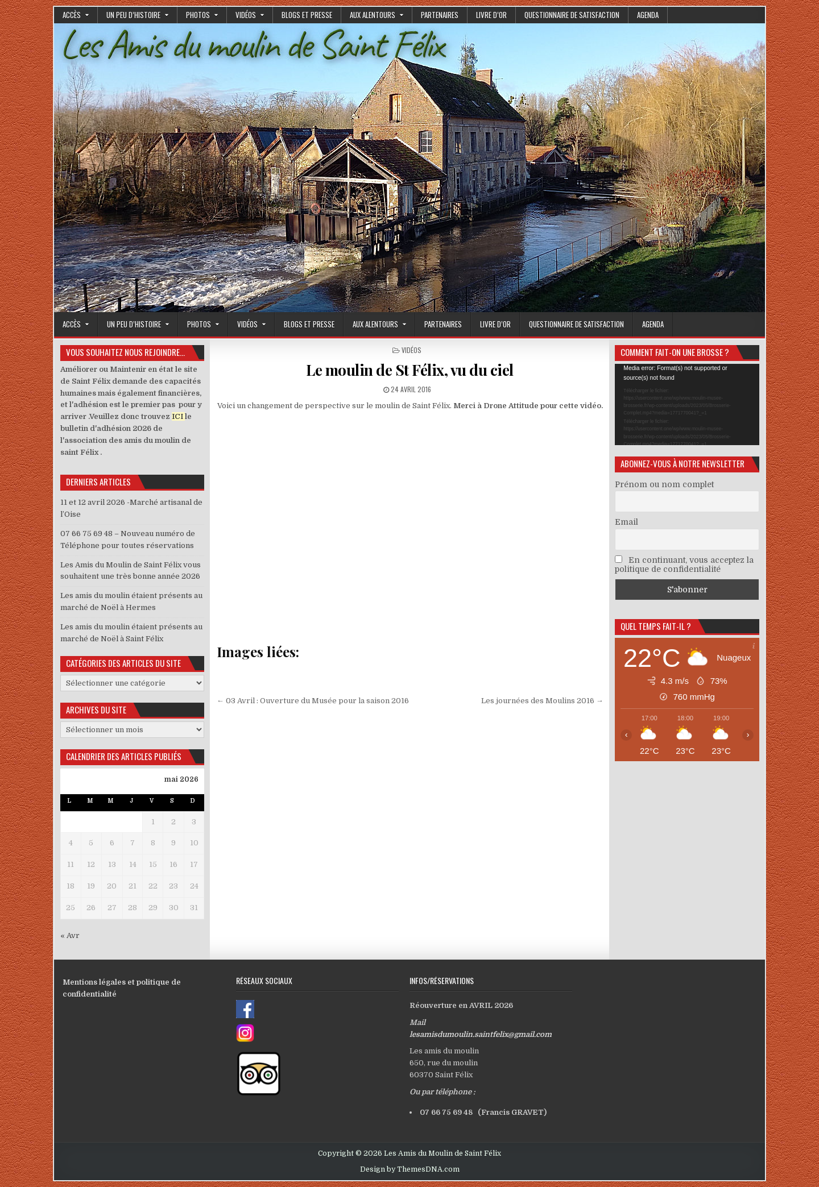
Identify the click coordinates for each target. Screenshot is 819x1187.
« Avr (70, 935)
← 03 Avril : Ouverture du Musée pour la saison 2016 (313, 700)
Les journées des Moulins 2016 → (542, 700)
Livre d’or (491, 14)
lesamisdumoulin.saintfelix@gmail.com (481, 1034)
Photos (198, 14)
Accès (72, 14)
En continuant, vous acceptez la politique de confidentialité (684, 564)
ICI (177, 416)
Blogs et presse (307, 14)
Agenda (648, 14)
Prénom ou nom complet (664, 484)
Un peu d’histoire (133, 14)
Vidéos (245, 14)
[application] (687, 404)
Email (626, 521)
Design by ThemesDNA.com (410, 1169)
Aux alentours (372, 14)
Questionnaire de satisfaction (571, 14)
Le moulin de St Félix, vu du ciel (410, 370)
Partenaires (439, 14)
